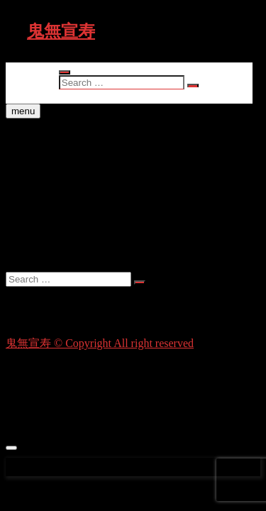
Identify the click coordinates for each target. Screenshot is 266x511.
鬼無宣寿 (61, 31)
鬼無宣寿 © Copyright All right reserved (100, 343)
